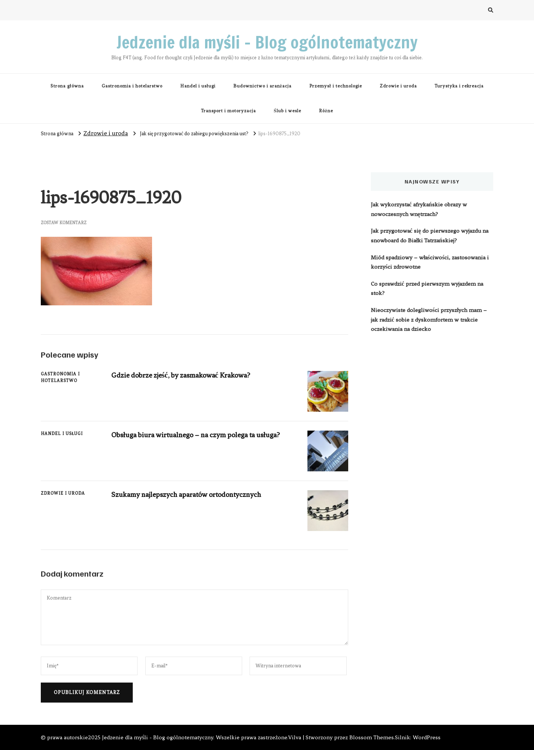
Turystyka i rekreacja (459, 86)
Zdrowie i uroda (398, 86)
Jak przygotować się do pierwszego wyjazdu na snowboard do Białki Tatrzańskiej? (429, 236)
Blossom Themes (371, 737)
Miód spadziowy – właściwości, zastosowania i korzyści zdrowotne (430, 262)
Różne (326, 110)
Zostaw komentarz (63, 222)
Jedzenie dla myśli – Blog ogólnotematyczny (267, 42)
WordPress (427, 737)
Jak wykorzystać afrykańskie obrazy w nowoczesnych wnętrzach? (419, 209)
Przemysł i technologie (335, 86)
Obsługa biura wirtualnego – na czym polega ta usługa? (195, 435)
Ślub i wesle (287, 110)
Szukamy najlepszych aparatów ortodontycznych (186, 494)
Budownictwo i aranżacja (262, 86)
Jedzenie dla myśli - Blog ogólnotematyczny (157, 737)
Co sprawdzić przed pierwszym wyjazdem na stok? (427, 289)
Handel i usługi (197, 86)
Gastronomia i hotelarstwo (132, 86)
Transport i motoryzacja (228, 110)
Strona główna (67, 86)
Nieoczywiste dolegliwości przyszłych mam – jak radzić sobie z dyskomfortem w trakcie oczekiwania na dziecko (429, 319)
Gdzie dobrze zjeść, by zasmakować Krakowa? (180, 375)
